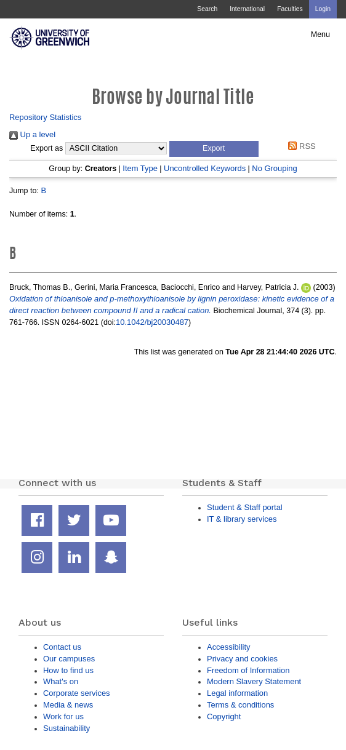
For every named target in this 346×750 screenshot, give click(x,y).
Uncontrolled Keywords (205, 168)
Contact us (62, 647)
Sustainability (66, 728)
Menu (320, 34)
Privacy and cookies (242, 658)
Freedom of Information (248, 670)
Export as (46, 148)
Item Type (140, 168)
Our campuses (69, 658)
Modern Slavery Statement (254, 681)
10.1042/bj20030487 (152, 322)
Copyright (224, 716)
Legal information (237, 693)
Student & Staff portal (245, 507)
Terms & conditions (240, 704)
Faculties (289, 9)
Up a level (32, 134)
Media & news (68, 704)
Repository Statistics (45, 117)
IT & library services (241, 519)
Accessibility (228, 647)
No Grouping (274, 168)
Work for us (63, 716)
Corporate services (76, 693)
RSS (300, 146)
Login (323, 9)
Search (207, 9)
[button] (214, 149)
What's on (60, 681)
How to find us (68, 670)
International (247, 9)
